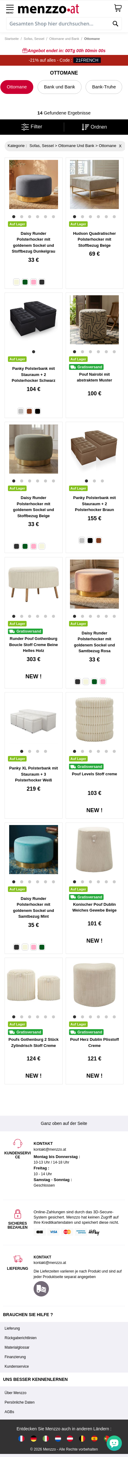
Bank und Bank (59, 86)
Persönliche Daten (20, 1402)
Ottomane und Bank (64, 39)
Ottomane (17, 86)
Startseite (12, 39)
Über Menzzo (15, 1393)
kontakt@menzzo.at (50, 1263)
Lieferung (12, 1328)
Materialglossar (17, 1347)
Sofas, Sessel (34, 39)
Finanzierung (15, 1357)
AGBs (9, 1412)
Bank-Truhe (104, 86)
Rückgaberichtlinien (21, 1338)
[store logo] (65, 8)
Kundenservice (17, 1366)
